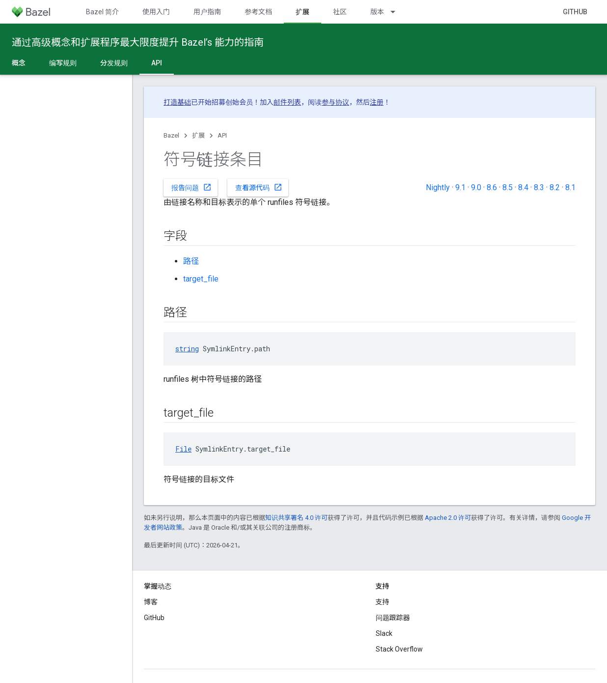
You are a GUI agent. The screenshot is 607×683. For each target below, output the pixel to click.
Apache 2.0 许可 (448, 517)
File (183, 449)
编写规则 (63, 63)
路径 (191, 261)
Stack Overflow (399, 649)
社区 (340, 12)
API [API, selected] (156, 63)
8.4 (523, 187)
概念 (19, 63)
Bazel (171, 135)
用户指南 (207, 12)
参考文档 (258, 12)
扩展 (198, 135)
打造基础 (177, 102)
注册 (377, 102)
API (222, 135)
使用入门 (156, 12)
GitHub (575, 12)
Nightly (438, 187)
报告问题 (191, 187)
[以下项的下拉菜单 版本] (397, 12)
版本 (377, 12)
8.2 (555, 187)
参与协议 (335, 102)
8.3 (539, 187)
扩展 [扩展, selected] (302, 12)
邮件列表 (287, 102)
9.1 (460, 187)
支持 (382, 602)
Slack (384, 633)
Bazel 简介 (102, 12)
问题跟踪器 (393, 618)
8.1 (570, 187)
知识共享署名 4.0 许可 (296, 517)
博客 (151, 602)
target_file (201, 279)
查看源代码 (258, 187)
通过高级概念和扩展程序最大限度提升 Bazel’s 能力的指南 (138, 42)
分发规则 (114, 63)
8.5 (507, 187)
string (187, 348)
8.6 (492, 187)
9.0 (476, 187)
